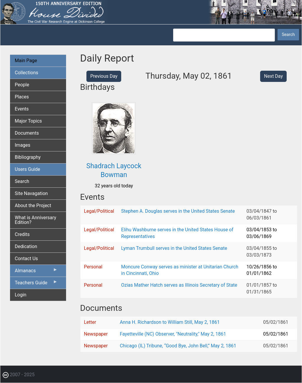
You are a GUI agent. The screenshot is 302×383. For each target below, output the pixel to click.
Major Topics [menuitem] (28, 121)
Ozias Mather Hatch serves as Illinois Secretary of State (179, 285)
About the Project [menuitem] (33, 205)
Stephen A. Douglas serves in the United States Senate (178, 211)
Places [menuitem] (22, 97)
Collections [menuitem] (26, 72)
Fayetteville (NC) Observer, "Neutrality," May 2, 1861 (173, 334)
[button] (114, 152)
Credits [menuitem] (22, 234)
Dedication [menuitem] (26, 246)
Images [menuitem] (22, 145)
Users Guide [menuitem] (27, 169)
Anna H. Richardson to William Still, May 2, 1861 (170, 322)
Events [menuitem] (22, 109)
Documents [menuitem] (27, 133)
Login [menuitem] (20, 295)
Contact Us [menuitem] (26, 258)
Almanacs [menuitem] (36, 272)
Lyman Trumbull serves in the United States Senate (174, 248)
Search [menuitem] (22, 181)
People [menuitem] (22, 85)
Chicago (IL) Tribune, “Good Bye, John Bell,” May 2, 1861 (178, 346)
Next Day (273, 76)
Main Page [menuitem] (26, 60)
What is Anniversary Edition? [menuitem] (35, 220)
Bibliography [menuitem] (28, 157)
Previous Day (103, 76)
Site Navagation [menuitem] (31, 193)
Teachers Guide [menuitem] (36, 284)
